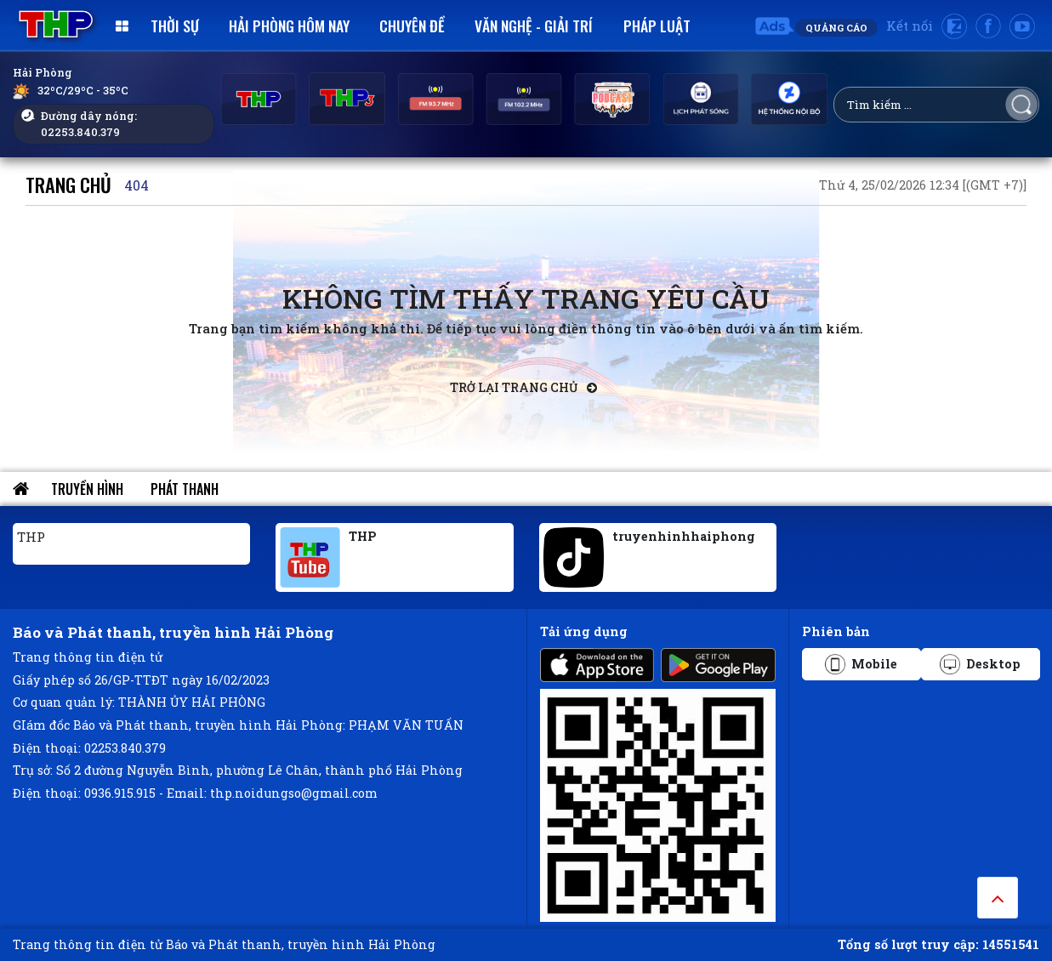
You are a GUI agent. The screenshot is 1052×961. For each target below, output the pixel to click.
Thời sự (175, 25)
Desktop (980, 664)
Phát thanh (185, 489)
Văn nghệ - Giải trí (534, 25)
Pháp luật (657, 25)
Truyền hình (87, 489)
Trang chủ (68, 184)
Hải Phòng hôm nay (289, 25)
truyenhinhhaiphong (683, 536)
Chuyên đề (412, 25)
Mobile (861, 664)
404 (136, 185)
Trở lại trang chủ (523, 387)
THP (31, 536)
